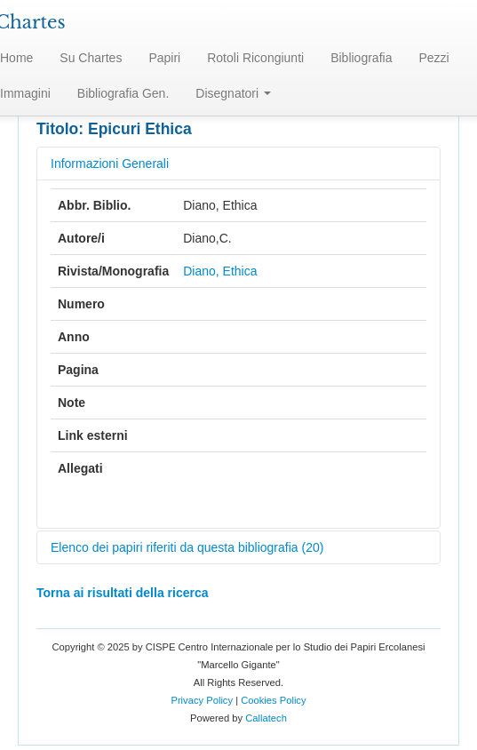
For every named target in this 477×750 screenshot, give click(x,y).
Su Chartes (91, 58)
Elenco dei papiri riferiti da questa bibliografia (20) (187, 547)
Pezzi (433, 58)
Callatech (266, 718)
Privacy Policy (202, 700)
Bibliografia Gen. (123, 93)
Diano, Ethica (220, 271)
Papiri (164, 58)
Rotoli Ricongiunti (255, 58)
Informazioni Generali (110, 163)
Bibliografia (361, 58)
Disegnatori (233, 93)
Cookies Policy (273, 700)
